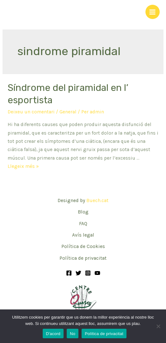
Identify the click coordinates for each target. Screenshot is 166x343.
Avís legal (83, 235)
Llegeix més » (23, 166)
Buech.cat (97, 200)
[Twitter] (78, 273)
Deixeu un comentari (31, 112)
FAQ (83, 223)
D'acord (53, 333)
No (72, 333)
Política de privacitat (83, 258)
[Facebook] (69, 273)
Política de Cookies (83, 246)
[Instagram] (88, 273)
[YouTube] (97, 273)
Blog (83, 212)
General (68, 112)
